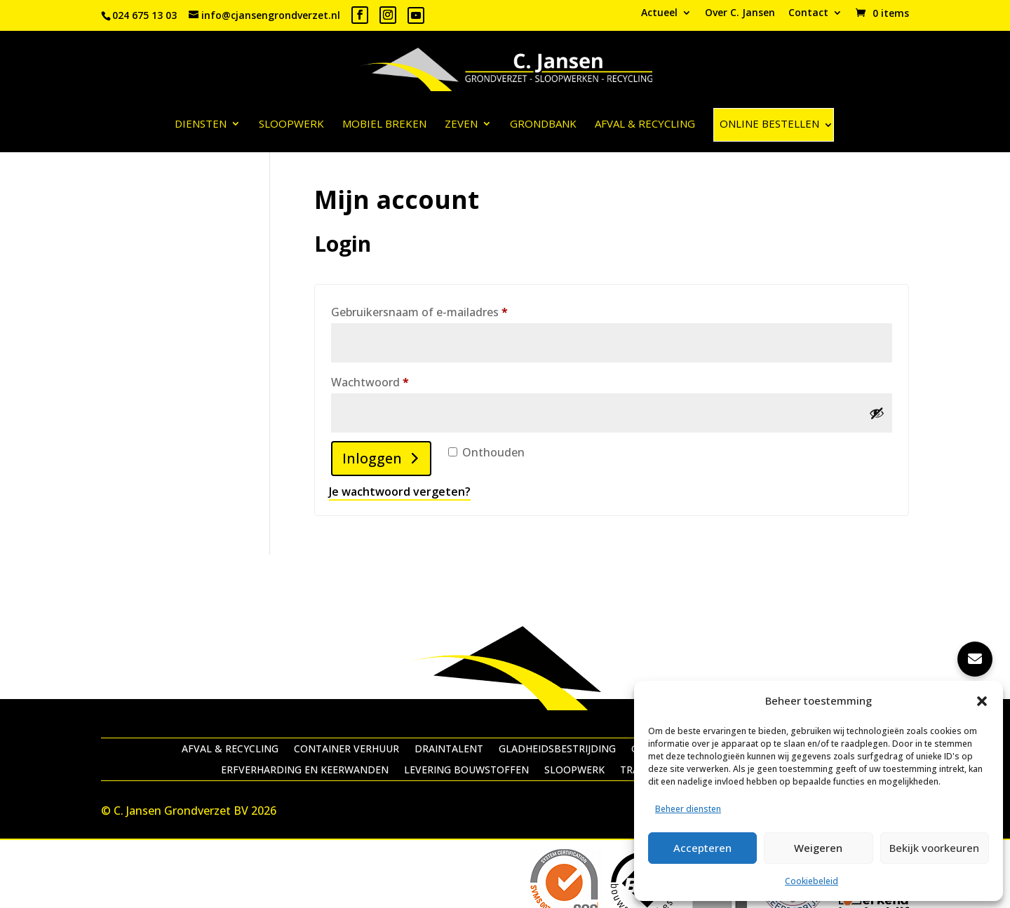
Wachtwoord (388, 380)
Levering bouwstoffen (466, 770)
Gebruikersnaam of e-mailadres (437, 310)
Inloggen (372, 458)
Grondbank (543, 124)
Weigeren (818, 848)
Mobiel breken (384, 124)
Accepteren (702, 848)
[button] (982, 701)
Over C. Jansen (740, 13)
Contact (808, 13)
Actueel (659, 13)
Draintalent (449, 749)
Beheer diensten (688, 809)
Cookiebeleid (811, 881)
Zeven (461, 124)
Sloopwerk (291, 124)
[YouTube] (416, 15)
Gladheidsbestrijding (557, 749)
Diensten (201, 124)
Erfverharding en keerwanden (305, 770)
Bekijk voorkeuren (934, 848)
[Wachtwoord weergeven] (876, 413)
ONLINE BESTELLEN (769, 123)
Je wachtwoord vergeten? (400, 491)
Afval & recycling (645, 124)
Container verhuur (346, 749)
